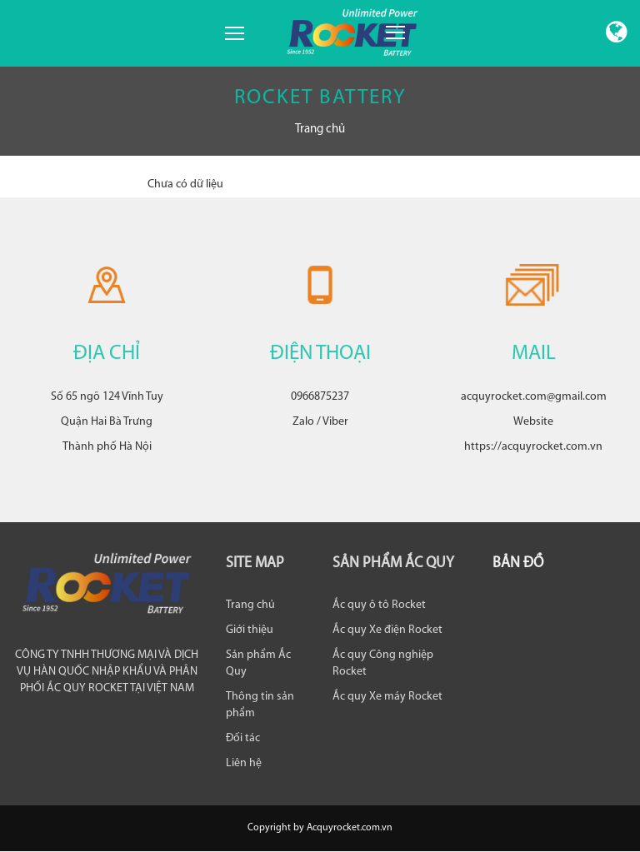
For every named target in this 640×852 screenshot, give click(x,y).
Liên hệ (244, 763)
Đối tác (243, 738)
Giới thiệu (249, 630)
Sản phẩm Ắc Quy (258, 663)
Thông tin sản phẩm (260, 705)
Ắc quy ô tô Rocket (379, 605)
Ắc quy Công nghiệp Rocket (382, 663)
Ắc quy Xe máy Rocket (387, 696)
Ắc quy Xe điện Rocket (387, 630)
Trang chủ (320, 129)
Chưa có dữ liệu (185, 184)
